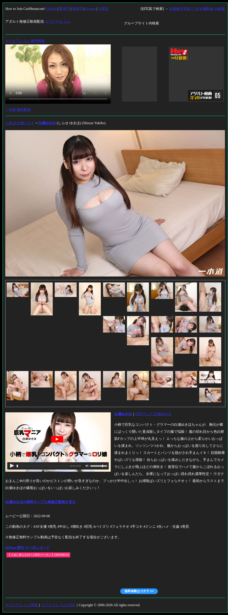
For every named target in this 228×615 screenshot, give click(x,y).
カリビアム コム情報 (21, 605)
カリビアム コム (57, 21)
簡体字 (77, 9)
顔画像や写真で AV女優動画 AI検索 (197, 9)
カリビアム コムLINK (58, 605)
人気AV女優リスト (19, 123)
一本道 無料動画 (18, 109)
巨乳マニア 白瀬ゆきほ (153, 414)
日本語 (103, 9)
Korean (90, 9)
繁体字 (64, 9)
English (51, 9)
